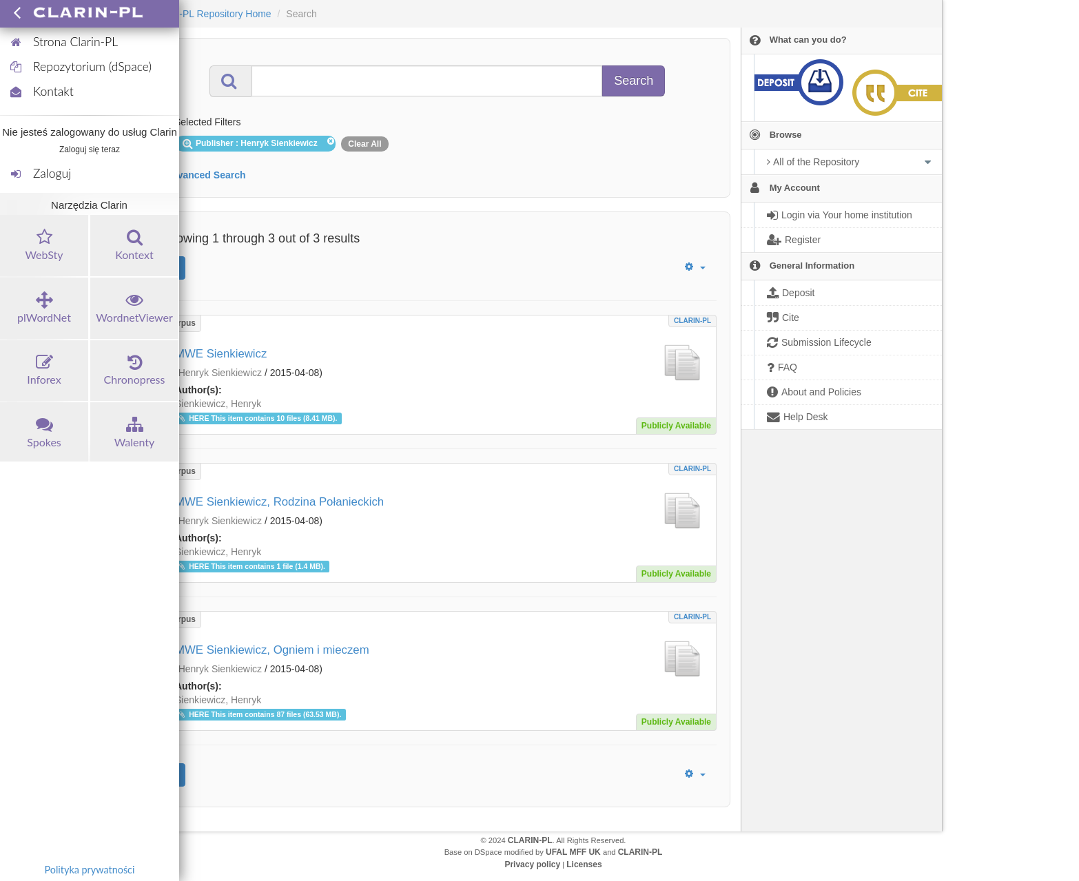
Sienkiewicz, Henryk (218, 403)
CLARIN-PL (692, 320)
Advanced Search (205, 174)
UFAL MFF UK (573, 852)
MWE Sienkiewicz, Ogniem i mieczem (272, 649)
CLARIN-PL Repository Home (207, 13)
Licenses (584, 864)
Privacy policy (532, 864)
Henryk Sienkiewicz (220, 372)
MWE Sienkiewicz (221, 353)
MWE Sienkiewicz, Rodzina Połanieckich (279, 501)
